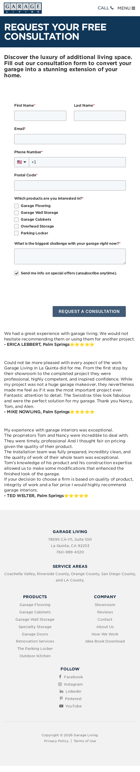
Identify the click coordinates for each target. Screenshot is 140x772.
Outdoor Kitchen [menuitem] (35, 656)
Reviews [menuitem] (105, 612)
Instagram (73, 684)
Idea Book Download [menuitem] (105, 641)
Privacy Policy (56, 741)
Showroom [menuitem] (105, 605)
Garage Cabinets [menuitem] (35, 612)
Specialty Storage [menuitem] (35, 627)
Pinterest (73, 699)
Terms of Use (85, 741)
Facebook (73, 677)
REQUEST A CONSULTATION (89, 311)
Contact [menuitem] (104, 619)
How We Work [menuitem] (105, 634)
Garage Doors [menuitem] (35, 634)
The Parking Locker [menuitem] (35, 649)
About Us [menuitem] (105, 627)
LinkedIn (73, 691)
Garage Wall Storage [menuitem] (34, 619)
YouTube (73, 706)
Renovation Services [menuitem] (35, 641)
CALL (106, 8)
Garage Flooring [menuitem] (34, 605)
